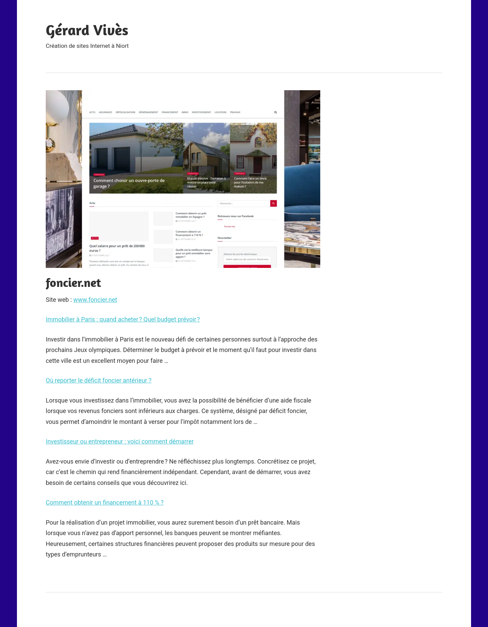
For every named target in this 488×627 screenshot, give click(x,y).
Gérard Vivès (87, 30)
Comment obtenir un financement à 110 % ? (105, 502)
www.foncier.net (95, 299)
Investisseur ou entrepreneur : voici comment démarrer (120, 441)
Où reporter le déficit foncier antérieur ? (98, 380)
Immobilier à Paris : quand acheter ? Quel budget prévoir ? (123, 319)
